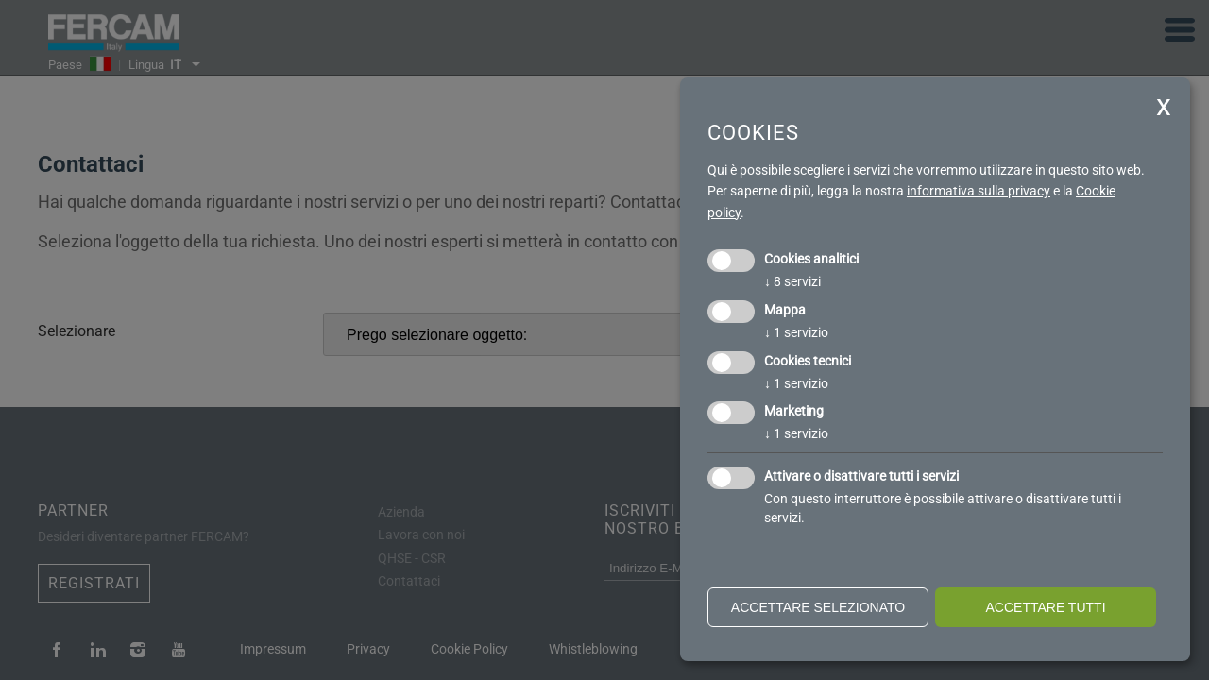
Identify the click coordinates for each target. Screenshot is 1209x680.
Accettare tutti (1045, 607)
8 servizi (792, 281)
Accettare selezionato (818, 607)
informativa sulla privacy (978, 190)
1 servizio (796, 332)
